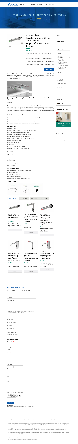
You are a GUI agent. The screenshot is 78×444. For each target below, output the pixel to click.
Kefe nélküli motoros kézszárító (61, 45)
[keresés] (55, 1)
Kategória (27, 19)
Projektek (40, 4)
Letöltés (60, 103)
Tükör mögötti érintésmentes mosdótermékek (60, 79)
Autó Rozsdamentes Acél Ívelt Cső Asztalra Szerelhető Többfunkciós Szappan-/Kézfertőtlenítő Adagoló (31, 248)
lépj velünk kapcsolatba (33, 431)
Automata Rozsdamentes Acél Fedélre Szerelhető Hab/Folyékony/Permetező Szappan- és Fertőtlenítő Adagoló (15, 248)
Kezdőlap (22, 4)
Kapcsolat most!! (63, 440)
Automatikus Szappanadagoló (35, 19)
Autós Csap (59, 72)
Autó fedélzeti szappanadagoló (63, 65)
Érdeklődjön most (49, 69)
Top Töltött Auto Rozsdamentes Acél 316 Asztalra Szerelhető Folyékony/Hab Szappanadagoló (47, 247)
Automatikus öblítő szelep (62, 75)
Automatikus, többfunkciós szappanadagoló (62, 63)
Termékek (33, 4)
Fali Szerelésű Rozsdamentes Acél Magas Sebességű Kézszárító (13, 209)
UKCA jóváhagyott (61, 137)
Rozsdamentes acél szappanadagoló (61, 141)
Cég (27, 4)
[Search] (60, 1)
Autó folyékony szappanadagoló (61, 60)
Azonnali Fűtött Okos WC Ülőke (62, 84)
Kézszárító (24, 431)
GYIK (46, 4)
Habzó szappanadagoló (62, 145)
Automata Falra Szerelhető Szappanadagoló (48, 19)
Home (24, 19)
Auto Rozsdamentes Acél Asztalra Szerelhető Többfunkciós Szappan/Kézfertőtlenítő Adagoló (31, 210)
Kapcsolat (51, 4)
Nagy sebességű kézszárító (62, 49)
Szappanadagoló (20, 431)
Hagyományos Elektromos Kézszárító (62, 52)
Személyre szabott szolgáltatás (60, 88)
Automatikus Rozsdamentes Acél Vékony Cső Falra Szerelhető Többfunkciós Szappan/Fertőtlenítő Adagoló (46, 211)
